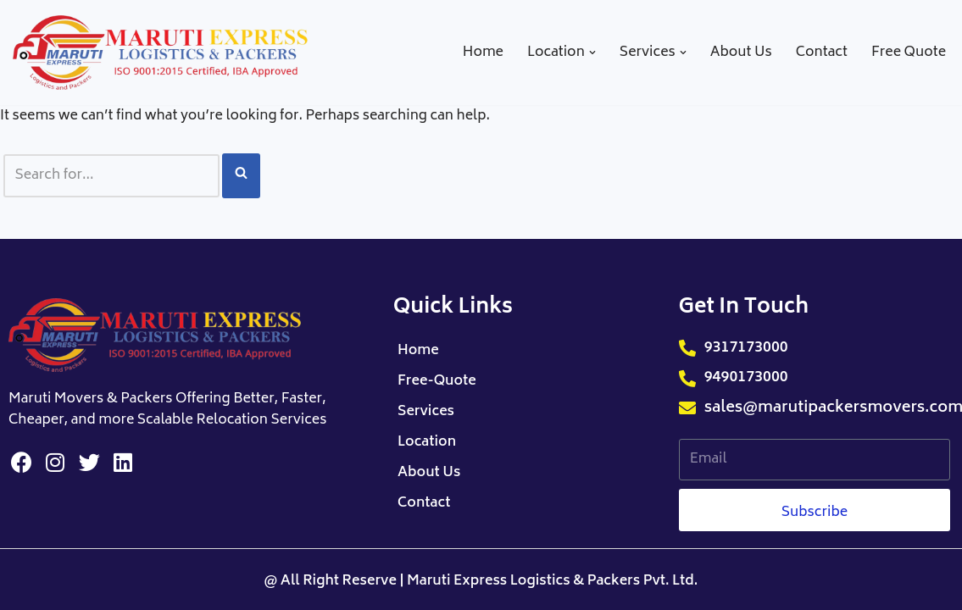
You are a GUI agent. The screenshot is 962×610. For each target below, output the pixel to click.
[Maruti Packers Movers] (161, 52)
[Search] (111, 175)
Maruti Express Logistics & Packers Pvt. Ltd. (552, 581)
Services (426, 412)
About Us (741, 53)
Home (483, 53)
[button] (592, 52)
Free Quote (908, 53)
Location (427, 442)
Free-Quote (437, 381)
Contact (822, 53)
